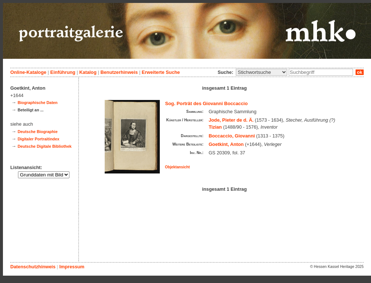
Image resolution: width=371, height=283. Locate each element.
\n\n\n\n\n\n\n (261, 72)
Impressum (71, 266)
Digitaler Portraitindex (39, 139)
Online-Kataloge (28, 72)
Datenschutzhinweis (32, 266)
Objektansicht (177, 167)
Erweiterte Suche (161, 72)
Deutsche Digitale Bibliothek (45, 146)
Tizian (215, 127)
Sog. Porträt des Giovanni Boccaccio (206, 103)
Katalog (88, 72)
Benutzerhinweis (119, 72)
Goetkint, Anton (226, 144)
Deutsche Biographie (38, 131)
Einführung (62, 72)
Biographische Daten (38, 102)
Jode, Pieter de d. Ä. (231, 120)
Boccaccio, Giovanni (232, 136)
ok (360, 72)
